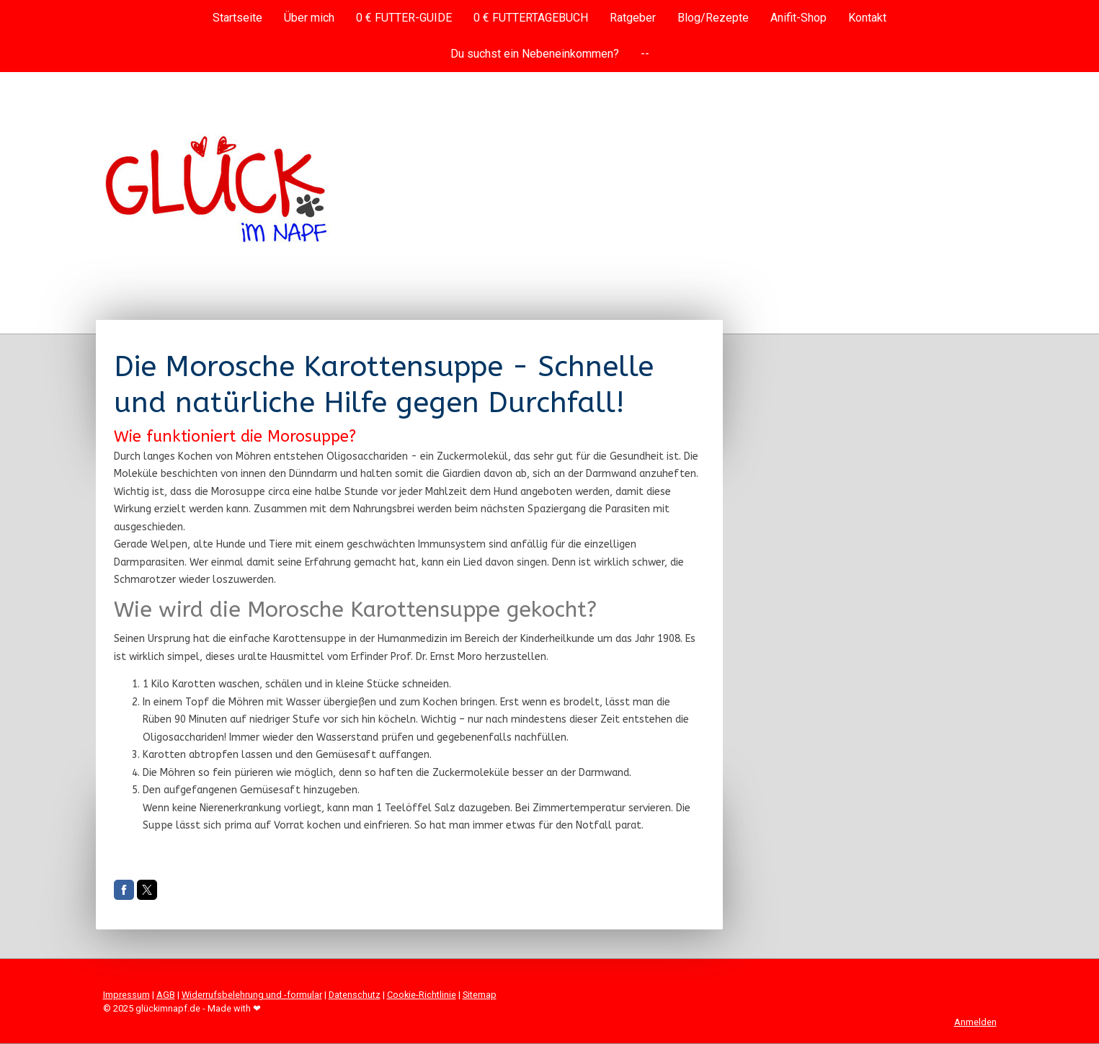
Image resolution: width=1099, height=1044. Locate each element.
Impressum (126, 994)
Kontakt (867, 17)
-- (645, 54)
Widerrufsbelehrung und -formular (252, 994)
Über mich (309, 17)
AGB (165, 994)
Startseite (237, 17)
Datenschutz (355, 994)
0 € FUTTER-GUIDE (404, 17)
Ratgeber (633, 17)
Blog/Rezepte (713, 17)
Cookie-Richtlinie (421, 994)
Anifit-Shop (798, 17)
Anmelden (975, 1022)
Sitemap (480, 994)
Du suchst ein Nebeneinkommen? (534, 54)
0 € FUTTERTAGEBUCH (530, 17)
